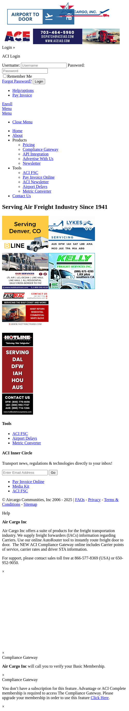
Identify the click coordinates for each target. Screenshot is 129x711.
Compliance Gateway (40, 149)
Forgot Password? (17, 81)
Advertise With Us (38, 158)
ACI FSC (30, 172)
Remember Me (19, 76)
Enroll (7, 104)
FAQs (80, 499)
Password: (76, 65)
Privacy (94, 499)
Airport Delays (35, 186)
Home (17, 131)
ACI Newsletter (36, 182)
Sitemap (30, 504)
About (17, 135)
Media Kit (20, 486)
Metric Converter (37, 191)
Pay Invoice (22, 95)
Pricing (29, 145)
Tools (16, 168)
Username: (11, 65)
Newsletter (32, 163)
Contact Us (21, 196)
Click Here (100, 698)
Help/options (23, 90)
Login (8, 47)
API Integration (36, 154)
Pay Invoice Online (39, 177)
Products (19, 140)
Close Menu (22, 122)
